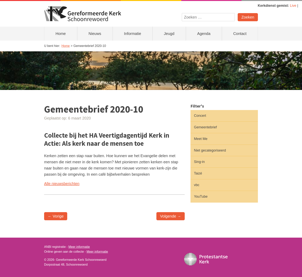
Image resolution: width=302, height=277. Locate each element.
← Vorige (56, 216)
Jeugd (169, 33)
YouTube (201, 196)
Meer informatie (79, 246)
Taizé (198, 173)
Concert (200, 116)
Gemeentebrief (205, 127)
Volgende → (170, 216)
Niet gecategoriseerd (210, 150)
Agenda (204, 33)
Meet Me (200, 139)
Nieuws (95, 33)
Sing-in (199, 162)
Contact (240, 33)
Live (293, 6)
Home (60, 33)
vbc (196, 185)
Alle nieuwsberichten (61, 183)
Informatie (132, 33)
